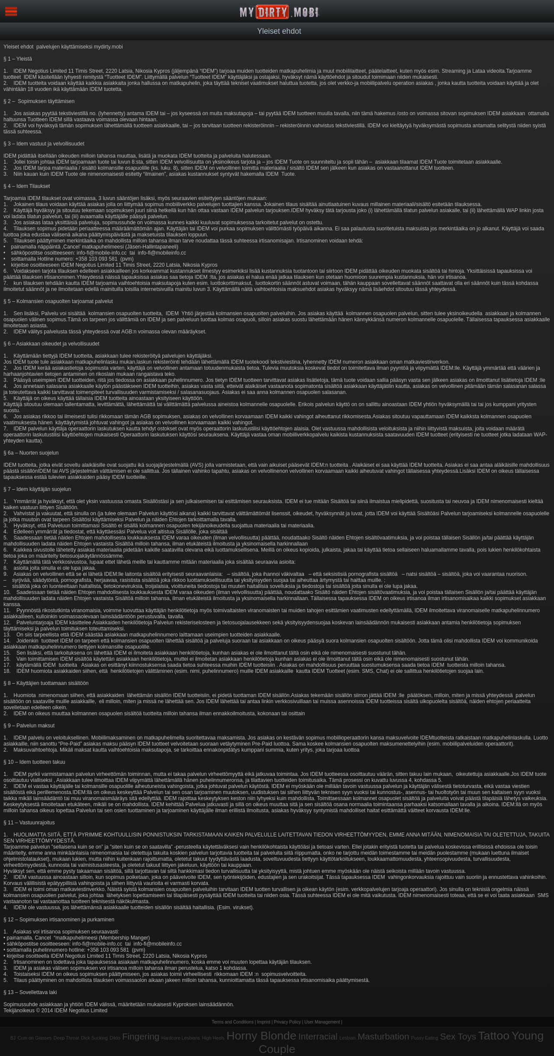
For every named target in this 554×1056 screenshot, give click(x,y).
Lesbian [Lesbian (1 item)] (347, 1037)
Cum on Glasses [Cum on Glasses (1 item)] (35, 1037)
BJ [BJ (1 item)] (13, 1037)
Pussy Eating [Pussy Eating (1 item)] (424, 1037)
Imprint (264, 1022)
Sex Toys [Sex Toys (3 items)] (458, 1036)
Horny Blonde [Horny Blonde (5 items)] (261, 1035)
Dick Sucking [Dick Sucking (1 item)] (94, 1037)
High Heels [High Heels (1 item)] (213, 1037)
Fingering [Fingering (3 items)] (140, 1036)
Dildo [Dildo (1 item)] (115, 1037)
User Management (322, 1022)
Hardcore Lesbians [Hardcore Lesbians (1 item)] (180, 1037)
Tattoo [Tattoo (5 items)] (494, 1035)
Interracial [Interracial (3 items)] (318, 1036)
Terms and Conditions (233, 1022)
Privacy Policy (287, 1022)
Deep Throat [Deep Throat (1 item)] (66, 1037)
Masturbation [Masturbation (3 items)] (383, 1036)
